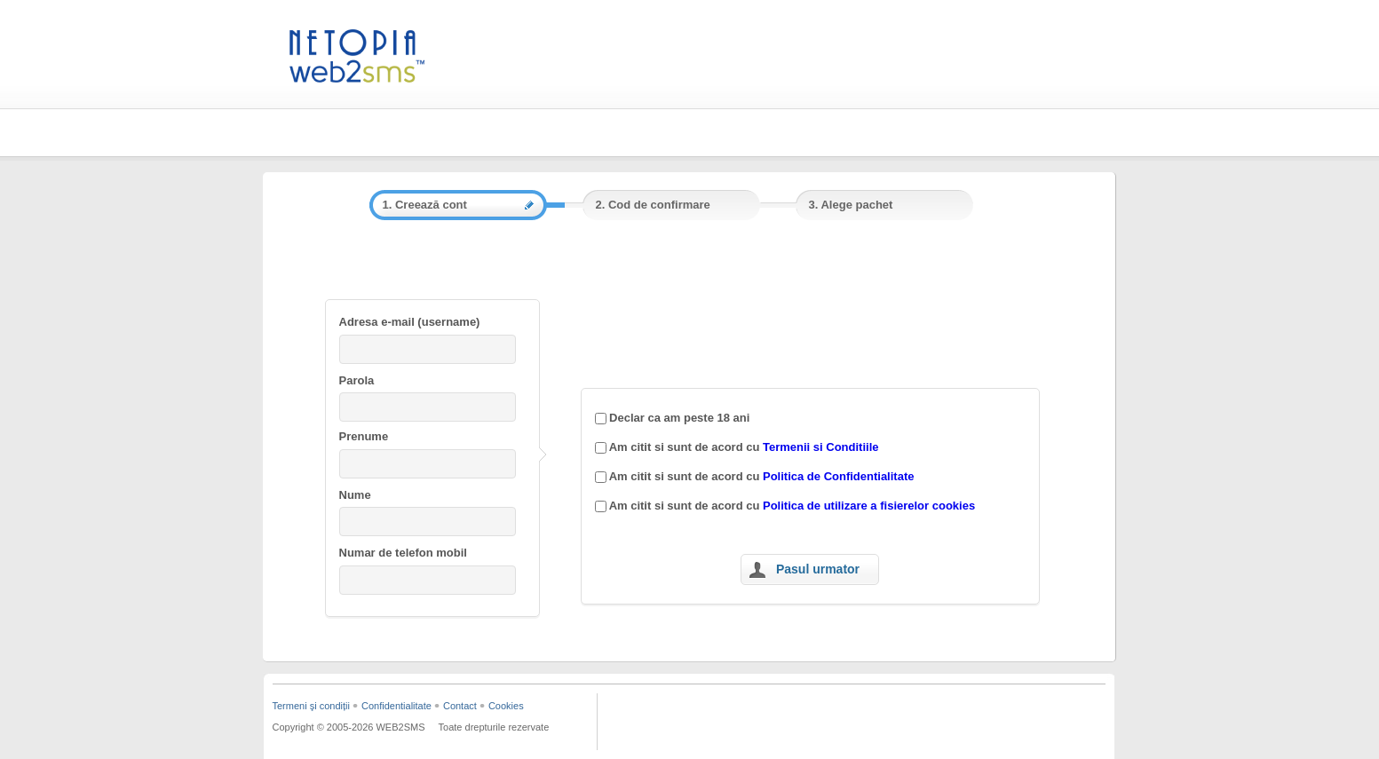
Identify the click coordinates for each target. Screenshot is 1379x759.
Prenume (364, 436)
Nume (355, 495)
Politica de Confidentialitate (838, 476)
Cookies (506, 705)
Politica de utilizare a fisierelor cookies (869, 505)
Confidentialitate (396, 705)
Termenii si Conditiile (821, 447)
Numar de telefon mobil (403, 552)
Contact (460, 705)
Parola (357, 380)
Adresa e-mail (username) (409, 321)
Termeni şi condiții (311, 705)
